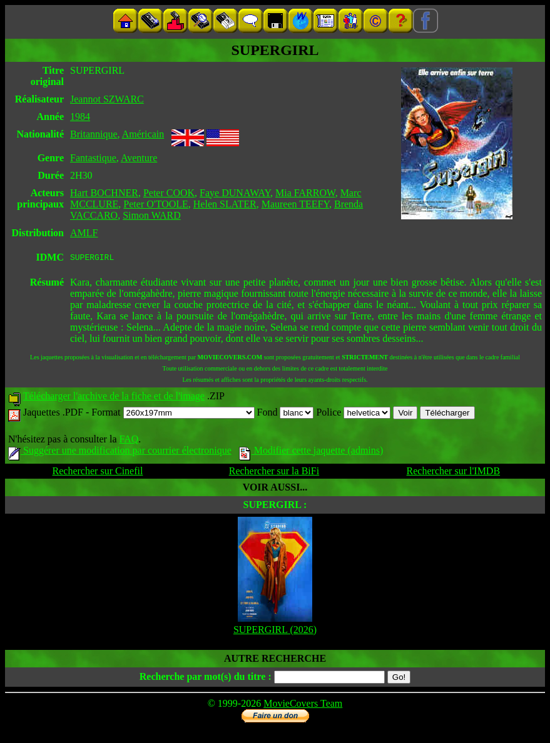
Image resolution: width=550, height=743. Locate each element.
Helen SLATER (225, 204)
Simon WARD (152, 215)
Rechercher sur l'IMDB (454, 472)
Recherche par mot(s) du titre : (206, 678)
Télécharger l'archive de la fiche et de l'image (114, 397)
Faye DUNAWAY (235, 192)
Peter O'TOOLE (155, 204)
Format (172, 414)
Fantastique (93, 157)
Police (353, 414)
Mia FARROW (305, 192)
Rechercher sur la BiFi (274, 472)
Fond (285, 414)
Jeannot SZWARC (107, 99)
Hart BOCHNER (104, 192)
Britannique (94, 134)
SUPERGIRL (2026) (275, 631)
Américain (143, 134)
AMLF (84, 232)
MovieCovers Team (302, 705)
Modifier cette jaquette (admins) (311, 452)
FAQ (128, 441)
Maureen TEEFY (295, 204)
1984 (80, 116)
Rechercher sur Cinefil (98, 472)
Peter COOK (169, 192)
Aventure (139, 157)
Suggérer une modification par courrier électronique (120, 452)
